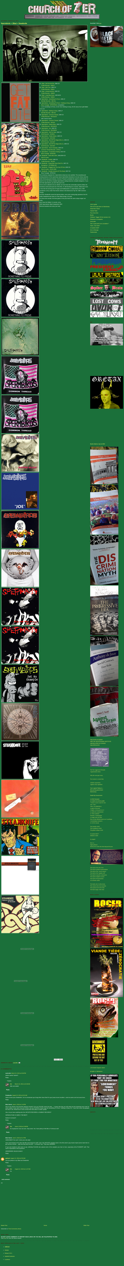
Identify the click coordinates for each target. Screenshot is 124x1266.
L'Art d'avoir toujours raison (97, 1067)
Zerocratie (93, 221)
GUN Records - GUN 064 (48, 138)
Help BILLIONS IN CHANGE (98, 743)
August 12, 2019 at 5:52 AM (17, 1158)
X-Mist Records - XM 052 (48, 161)
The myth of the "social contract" (98, 871)
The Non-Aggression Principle (97, 770)
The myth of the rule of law (97, 867)
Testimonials (93, 232)
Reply (7, 1077)
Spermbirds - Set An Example (50, 147)
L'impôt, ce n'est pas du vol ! (97, 810)
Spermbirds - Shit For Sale (49, 132)
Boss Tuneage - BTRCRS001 (49, 105)
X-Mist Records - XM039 (48, 93)
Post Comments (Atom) (14, 1228)
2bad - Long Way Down (48, 95)
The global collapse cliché (96, 830)
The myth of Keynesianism (96, 878)
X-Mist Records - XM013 (48, 85)
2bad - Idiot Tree (46, 87)
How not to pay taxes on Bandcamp (99, 206)
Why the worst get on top (96, 775)
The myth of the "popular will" (97, 873)
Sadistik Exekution (10, 1256)
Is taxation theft (94, 834)
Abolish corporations (95, 782)
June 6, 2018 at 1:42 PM (19, 1104)
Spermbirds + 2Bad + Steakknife (14, 23)
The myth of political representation (99, 869)
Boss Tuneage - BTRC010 (48, 173)
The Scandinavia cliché (96, 828)
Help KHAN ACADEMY (96, 739)
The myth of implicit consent (97, 876)
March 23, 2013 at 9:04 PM (18, 1073)
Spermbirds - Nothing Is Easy (49, 110)
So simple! (92, 839)
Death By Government (96, 795)
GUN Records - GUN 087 (48, 142)
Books (92, 215)
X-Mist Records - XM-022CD (49, 116)
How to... (92, 843)
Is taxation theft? (94, 228)
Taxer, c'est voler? (95, 225)
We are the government (96, 790)
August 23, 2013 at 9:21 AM (19, 1095)
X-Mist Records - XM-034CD (49, 130)
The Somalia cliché (95, 826)
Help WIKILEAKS (95, 745)
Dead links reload (95, 208)
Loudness (7, 1259)
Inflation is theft (94, 835)
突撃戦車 (7, 1247)
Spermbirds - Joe (46, 128)
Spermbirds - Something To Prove (51, 99)
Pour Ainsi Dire (94, 213)
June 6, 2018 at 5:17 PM (19, 1138)
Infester (7, 1250)
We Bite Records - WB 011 (48, 101)
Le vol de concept (94, 823)
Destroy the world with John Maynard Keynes (101, 846)
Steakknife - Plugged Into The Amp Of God (53, 167)
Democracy (93, 791)
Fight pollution (94, 844)
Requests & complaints (96, 219)
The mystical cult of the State (97, 887)
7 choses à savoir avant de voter (98, 802)
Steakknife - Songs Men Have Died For (52, 163)
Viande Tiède (93, 210)
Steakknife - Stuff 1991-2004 (49, 155)
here (5, 1238)
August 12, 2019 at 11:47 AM (22, 1169)
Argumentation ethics (95, 771)
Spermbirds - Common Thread (50, 114)
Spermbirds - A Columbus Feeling (51, 151)
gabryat (7, 1158)
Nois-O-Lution (45, 157)
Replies (9, 1081)
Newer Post (4, 1225)
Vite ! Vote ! (93, 804)
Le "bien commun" (94, 813)
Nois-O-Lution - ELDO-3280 (48, 169)
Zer (11, 1084)
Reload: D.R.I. (8, 1253)
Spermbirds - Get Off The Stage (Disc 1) (52, 140)
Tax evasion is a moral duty (97, 779)
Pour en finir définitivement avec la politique (101, 819)
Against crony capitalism (96, 784)
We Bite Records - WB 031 (48, 112)
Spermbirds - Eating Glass (49, 124)
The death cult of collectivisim (97, 884)
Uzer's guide (93, 204)
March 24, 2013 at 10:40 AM (22, 1084)
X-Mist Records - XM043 (48, 97)
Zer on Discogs (94, 230)
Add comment (6, 1179)
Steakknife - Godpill (47, 159)
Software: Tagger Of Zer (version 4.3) (100, 217)
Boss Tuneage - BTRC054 (48, 153)
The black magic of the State (97, 889)
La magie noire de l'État (96, 817)
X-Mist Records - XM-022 (48, 122)
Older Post (86, 1225)
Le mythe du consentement (96, 812)
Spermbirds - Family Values (49, 136)
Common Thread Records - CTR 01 (51, 149)
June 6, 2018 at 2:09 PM (21, 1126)
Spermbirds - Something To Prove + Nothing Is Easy (56, 103)
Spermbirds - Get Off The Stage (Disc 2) (52, 144)
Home (45, 1225)
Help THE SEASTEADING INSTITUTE (100, 741)
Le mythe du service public (97, 801)
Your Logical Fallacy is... (96, 788)
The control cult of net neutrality (98, 886)
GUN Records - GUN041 (48, 134)
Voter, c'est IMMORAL (96, 806)
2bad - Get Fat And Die (48, 83)
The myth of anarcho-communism (98, 875)
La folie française (94, 799)
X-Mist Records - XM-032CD (49, 126)
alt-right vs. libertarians (96, 1071)
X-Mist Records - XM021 (48, 89)
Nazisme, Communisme (96, 815)
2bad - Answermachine (48, 91)
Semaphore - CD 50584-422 (49, 165)
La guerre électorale (95, 808)
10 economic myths (95, 880)
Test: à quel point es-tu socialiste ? (99, 223)
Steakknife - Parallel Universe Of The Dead (53, 171)
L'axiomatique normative (96, 821)
